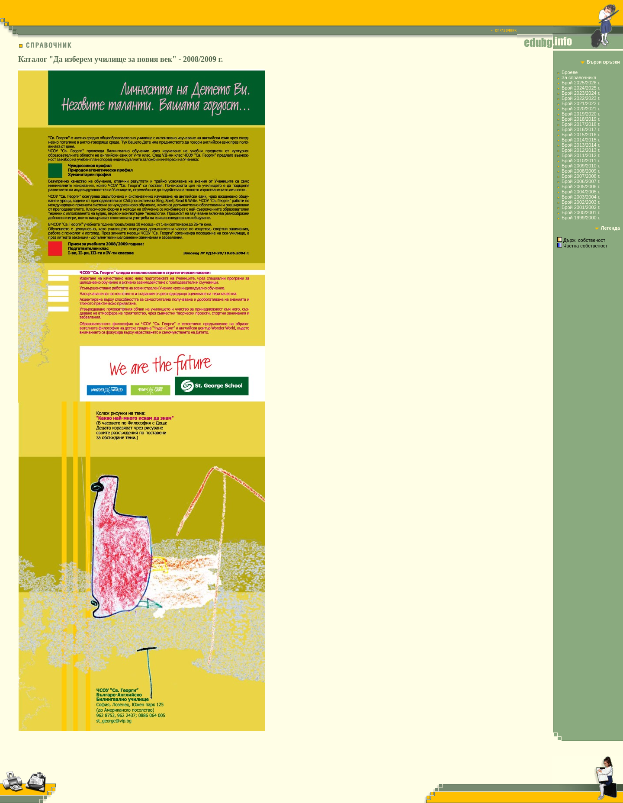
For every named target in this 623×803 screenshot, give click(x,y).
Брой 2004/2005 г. (581, 191)
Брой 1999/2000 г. (581, 217)
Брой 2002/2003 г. (581, 202)
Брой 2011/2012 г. (581, 155)
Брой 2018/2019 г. (581, 119)
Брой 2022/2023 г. (581, 98)
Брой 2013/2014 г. (581, 145)
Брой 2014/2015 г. (581, 139)
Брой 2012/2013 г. (581, 150)
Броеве (570, 72)
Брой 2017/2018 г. (581, 124)
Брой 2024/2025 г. (581, 87)
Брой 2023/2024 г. (581, 93)
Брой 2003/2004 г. (581, 196)
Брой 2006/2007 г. (581, 181)
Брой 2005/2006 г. (581, 186)
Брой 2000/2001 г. (581, 212)
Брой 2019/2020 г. (581, 113)
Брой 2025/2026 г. (581, 82)
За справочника (579, 77)
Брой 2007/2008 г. (581, 176)
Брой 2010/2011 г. (581, 160)
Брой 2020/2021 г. (581, 108)
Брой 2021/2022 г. (581, 103)
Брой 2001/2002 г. (581, 207)
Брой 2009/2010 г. (581, 165)
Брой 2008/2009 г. (581, 170)
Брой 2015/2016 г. (581, 134)
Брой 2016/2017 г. (581, 129)
